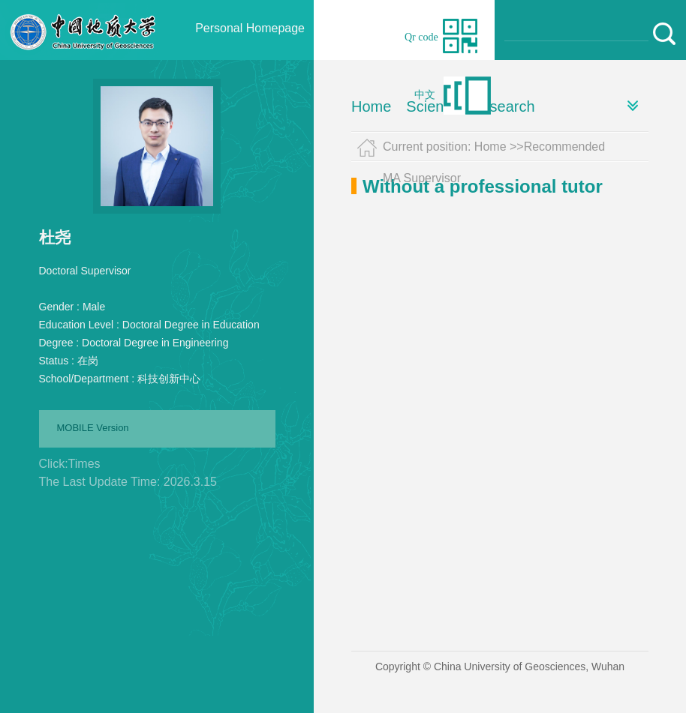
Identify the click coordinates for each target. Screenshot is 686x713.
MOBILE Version (93, 427)
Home (371, 106)
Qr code (421, 37)
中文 (424, 94)
